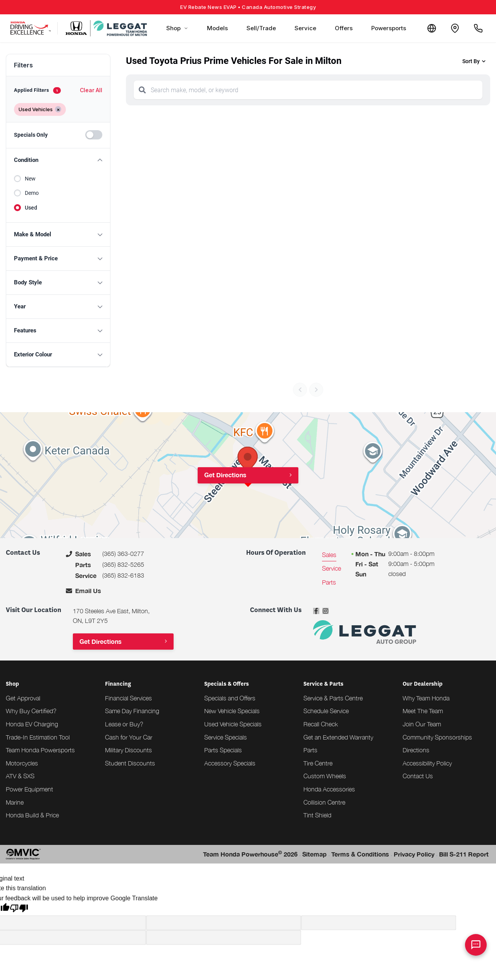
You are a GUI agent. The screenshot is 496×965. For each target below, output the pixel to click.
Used (31, 208)
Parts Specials (223, 750)
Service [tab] (331, 568)
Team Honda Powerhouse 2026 (250, 854)
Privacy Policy (414, 854)
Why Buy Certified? (31, 711)
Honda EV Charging (32, 724)
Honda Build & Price (32, 815)
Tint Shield (317, 815)
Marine (15, 802)
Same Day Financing (132, 711)
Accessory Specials (229, 763)
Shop (177, 28)
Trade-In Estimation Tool (38, 737)
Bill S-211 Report (464, 854)
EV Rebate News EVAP (248, 7)
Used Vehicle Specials (233, 724)
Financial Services (128, 698)
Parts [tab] (329, 582)
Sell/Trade (261, 28)
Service (305, 28)
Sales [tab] (329, 555)
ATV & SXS (20, 776)
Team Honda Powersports (40, 750)
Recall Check (320, 724)
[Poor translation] (19, 909)
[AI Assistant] (476, 945)
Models (217, 28)
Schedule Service (326, 711)
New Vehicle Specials (232, 711)
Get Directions (225, 474)
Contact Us (418, 776)
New (30, 178)
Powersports (388, 28)
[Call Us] (478, 28)
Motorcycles (22, 763)
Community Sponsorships (437, 737)
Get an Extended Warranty (338, 737)
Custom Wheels (324, 776)
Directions (416, 750)
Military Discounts (128, 750)
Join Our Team (422, 724)
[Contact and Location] (454, 28)
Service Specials (225, 737)
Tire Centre (317, 763)
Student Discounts (130, 763)
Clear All (91, 90)
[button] (58, 160)
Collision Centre (324, 802)
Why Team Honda (426, 698)
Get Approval (23, 698)
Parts (310, 750)
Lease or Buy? (124, 724)
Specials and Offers (229, 698)
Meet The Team (423, 711)
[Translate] (431, 28)
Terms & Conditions (360, 854)
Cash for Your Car (128, 737)
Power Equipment (29, 789)
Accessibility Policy (427, 763)
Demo (32, 193)
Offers (344, 28)
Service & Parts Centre (333, 698)
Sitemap (314, 854)
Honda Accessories (329, 789)
